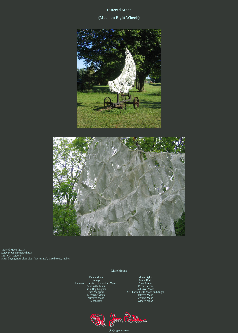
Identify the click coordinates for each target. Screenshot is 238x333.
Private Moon (145, 286)
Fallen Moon (96, 277)
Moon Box (96, 300)
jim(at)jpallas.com (119, 330)
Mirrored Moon (96, 297)
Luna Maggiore (96, 292)
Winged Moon (145, 300)
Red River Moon (145, 289)
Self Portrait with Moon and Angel (145, 292)
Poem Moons (145, 283)
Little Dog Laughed (96, 289)
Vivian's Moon (145, 297)
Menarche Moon (96, 295)
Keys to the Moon (95, 286)
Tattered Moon (145, 295)
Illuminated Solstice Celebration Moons (96, 283)
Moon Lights (145, 277)
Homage (96, 280)
